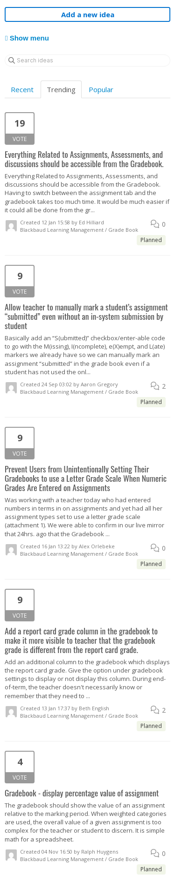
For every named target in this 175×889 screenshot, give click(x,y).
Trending (61, 89)
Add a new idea (87, 14)
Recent (22, 89)
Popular (101, 89)
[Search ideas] (87, 60)
